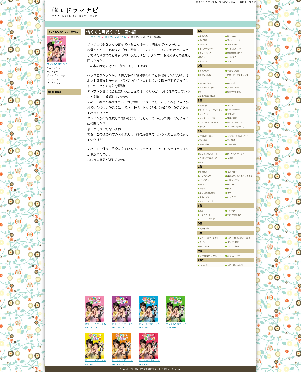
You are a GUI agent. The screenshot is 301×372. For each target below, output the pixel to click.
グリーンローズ (234, 88)
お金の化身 (232, 57)
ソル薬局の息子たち (236, 127)
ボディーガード (206, 201)
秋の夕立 (203, 44)
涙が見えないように (208, 154)
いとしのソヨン (234, 49)
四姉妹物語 (204, 228)
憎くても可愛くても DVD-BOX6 (122, 361)
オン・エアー (233, 61)
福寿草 (202, 189)
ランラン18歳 (233, 242)
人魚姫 (230, 158)
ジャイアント (205, 114)
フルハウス (204, 197)
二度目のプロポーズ (208, 158)
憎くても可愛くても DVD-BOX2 (122, 324)
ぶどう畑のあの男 (207, 193)
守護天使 (231, 114)
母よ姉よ (203, 172)
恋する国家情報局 (207, 96)
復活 (229, 189)
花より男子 (232, 172)
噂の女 (202, 57)
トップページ (93, 37)
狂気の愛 (231, 83)
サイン (230, 105)
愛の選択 (203, 40)
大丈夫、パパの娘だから (237, 136)
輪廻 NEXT (204, 246)
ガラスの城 (204, 71)
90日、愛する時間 (235, 265)
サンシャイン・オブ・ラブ (210, 110)
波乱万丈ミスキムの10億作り (239, 176)
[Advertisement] (64, 154)
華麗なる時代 (205, 75)
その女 (202, 127)
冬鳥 (229, 193)
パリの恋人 (204, 180)
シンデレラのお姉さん (209, 122)
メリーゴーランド (207, 219)
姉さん (202, 162)
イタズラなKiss (206, 49)
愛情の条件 (204, 36)
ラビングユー (205, 242)
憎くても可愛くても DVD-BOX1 (95, 324)
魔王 (201, 211)
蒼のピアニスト (234, 40)
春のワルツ (232, 184)
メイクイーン (205, 215)
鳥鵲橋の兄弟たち (235, 53)
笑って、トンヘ (234, 256)
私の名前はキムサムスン (210, 256)
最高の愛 (203, 105)
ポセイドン (232, 197)
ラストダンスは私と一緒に (238, 238)
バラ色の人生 (205, 176)
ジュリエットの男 (207, 118)
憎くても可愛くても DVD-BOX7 (149, 361)
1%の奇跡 (203, 265)
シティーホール (234, 110)
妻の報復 (203, 140)
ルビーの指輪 (233, 246)
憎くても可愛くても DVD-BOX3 (149, 324)
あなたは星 (232, 44)
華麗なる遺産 (233, 71)
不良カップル (233, 180)
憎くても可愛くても (115, 37)
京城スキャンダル (207, 88)
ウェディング (205, 53)
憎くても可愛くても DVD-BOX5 (95, 361)
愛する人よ (232, 36)
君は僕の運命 (205, 83)
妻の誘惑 (231, 140)
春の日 (202, 184)
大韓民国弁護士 (206, 136)
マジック (231, 211)
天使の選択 (232, 144)
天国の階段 (204, 144)
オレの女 (203, 61)
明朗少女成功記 (234, 215)
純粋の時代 (232, 118)
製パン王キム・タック (236, 122)
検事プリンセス (234, 92)
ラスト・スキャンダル (209, 238)
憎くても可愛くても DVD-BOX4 (176, 324)
